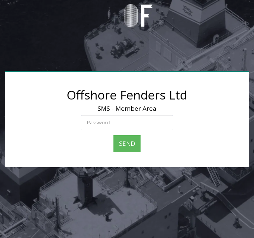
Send (127, 143)
